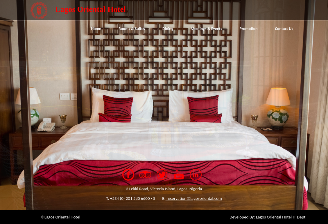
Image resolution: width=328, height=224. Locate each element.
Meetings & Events (206, 28)
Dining (167, 28)
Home (96, 28)
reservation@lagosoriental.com (194, 198)
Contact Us (284, 28)
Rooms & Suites (132, 28)
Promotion (249, 28)
